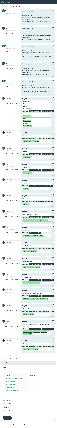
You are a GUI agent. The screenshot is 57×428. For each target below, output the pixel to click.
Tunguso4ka (7, 98)
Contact (30, 425)
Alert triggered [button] (9, 388)
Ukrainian (17, 104)
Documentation (38, 425)
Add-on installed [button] (10, 382)
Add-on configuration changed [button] (14, 379)
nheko (12, 6)
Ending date (6, 408)
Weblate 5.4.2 (14, 425)
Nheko (6, 6)
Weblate (6, 2)
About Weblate (23, 425)
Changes (18, 6)
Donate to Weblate (48, 425)
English (24, 99)
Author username (8, 393)
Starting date (7, 400)
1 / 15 (11, 358)
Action (5, 367)
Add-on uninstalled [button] (10, 385)
